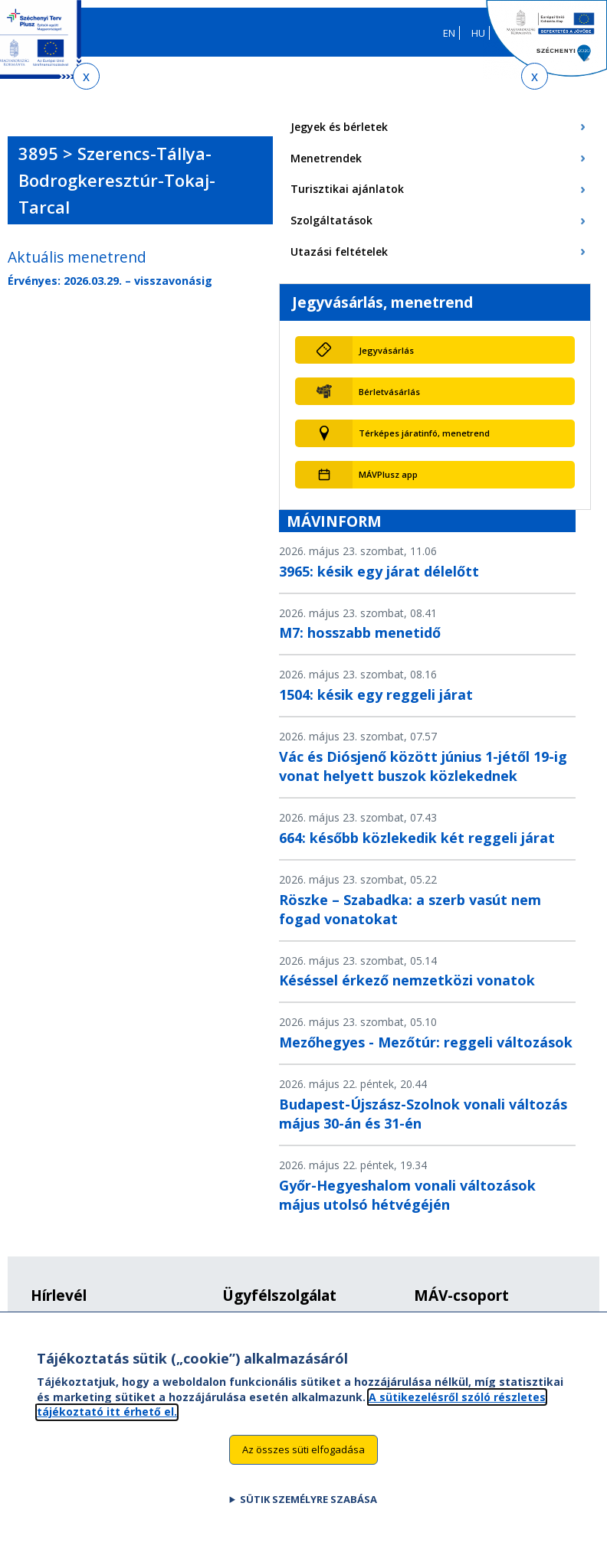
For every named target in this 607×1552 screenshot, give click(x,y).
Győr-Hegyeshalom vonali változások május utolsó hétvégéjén (407, 1195)
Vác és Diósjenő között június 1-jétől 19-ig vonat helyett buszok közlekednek (423, 766)
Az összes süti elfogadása (303, 1463)
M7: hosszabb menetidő (360, 632)
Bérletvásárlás (389, 391)
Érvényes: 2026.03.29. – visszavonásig (110, 280)
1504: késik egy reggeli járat (376, 694)
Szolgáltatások (331, 220)
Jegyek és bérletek (339, 126)
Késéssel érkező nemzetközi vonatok (407, 980)
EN (449, 33)
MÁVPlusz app (388, 474)
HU (478, 33)
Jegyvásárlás (386, 350)
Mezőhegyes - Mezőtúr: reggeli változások (426, 1042)
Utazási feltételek (339, 251)
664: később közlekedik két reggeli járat (417, 837)
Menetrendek (326, 158)
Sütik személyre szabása (308, 1513)
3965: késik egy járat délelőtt (379, 571)
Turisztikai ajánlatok (347, 188)
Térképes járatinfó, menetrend (424, 433)
